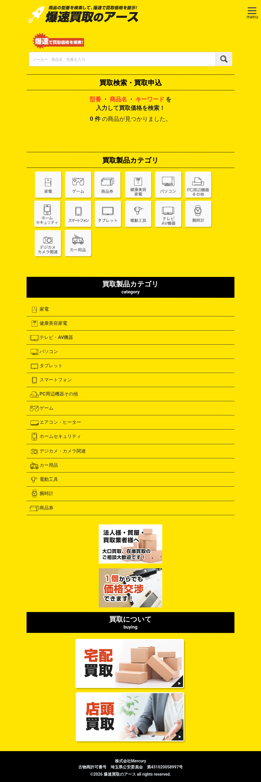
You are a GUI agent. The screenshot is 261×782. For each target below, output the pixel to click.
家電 (39, 309)
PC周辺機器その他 (53, 394)
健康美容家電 (48, 323)
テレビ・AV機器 (51, 338)
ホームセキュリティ (55, 436)
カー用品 (43, 465)
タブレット (46, 366)
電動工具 (43, 479)
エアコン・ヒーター (55, 422)
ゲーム (41, 408)
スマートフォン (50, 380)
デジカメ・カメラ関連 (57, 451)
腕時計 (41, 494)
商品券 (41, 508)
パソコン (43, 352)
